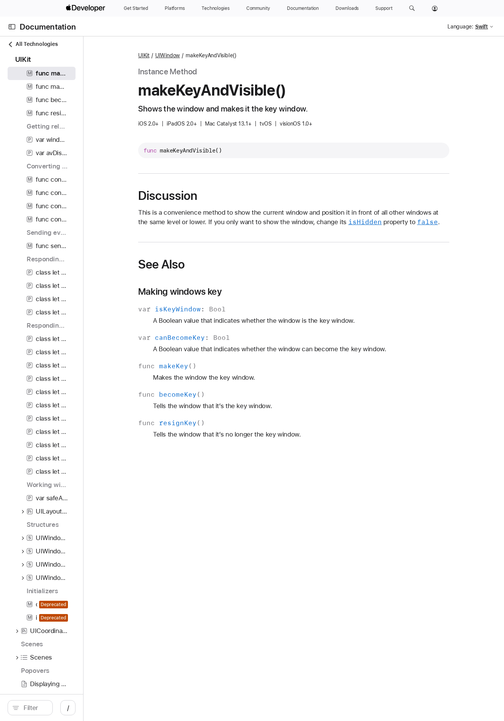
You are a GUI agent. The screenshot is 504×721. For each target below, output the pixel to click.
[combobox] (68, 708)
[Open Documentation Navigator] (11, 26)
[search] (64, 707)
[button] (412, 8)
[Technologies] (215, 8)
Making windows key (224, 301)
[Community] (258, 8)
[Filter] (68, 708)
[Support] (383, 8)
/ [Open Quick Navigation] (136, 708)
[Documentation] (303, 8)
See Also (205, 274)
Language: (460, 27)
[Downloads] (347, 8)
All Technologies (33, 44)
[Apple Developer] (86, 8)
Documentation (48, 26)
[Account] (434, 8)
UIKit (188, 55)
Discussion (211, 196)
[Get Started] (136, 8)
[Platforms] (175, 8)
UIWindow (211, 55)
